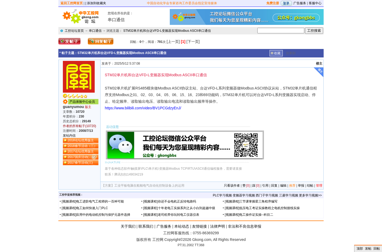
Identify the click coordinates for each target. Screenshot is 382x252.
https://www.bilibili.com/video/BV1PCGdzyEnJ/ (143, 108)
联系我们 (145, 226)
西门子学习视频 (267, 195)
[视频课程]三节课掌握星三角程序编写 (251, 201)
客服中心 (315, 3)
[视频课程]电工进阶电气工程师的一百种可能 (93, 201)
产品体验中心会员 (82, 102)
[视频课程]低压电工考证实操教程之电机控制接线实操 (262, 208)
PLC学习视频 (222, 195)
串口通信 (95, 31)
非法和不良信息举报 (244, 226)
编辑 (283, 185)
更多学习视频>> (310, 195)
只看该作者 (232, 185)
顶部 (360, 248)
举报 (301, 185)
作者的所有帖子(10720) (79, 126)
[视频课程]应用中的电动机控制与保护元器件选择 (96, 215)
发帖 (368, 248)
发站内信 (69, 135)
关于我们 (128, 226)
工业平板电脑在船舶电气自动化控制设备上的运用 (149, 185)
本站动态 (181, 226)
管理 (319, 185)
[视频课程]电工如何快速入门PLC (85, 208)
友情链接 (199, 226)
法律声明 (217, 226)
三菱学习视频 (288, 195)
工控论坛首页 (74, 31)
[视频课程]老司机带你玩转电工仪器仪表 (171, 215)
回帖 (377, 248)
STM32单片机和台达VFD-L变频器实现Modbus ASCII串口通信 (167, 31)
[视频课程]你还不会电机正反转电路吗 (169, 201)
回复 (274, 185)
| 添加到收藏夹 (95, 3)
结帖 (310, 185)
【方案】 (108, 185)
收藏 (277, 53)
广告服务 (299, 3)
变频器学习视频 (244, 195)
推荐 (292, 185)
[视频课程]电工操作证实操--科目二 (249, 215)
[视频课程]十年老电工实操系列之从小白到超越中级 (179, 208)
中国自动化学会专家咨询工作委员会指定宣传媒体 (182, 3)
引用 (265, 185)
